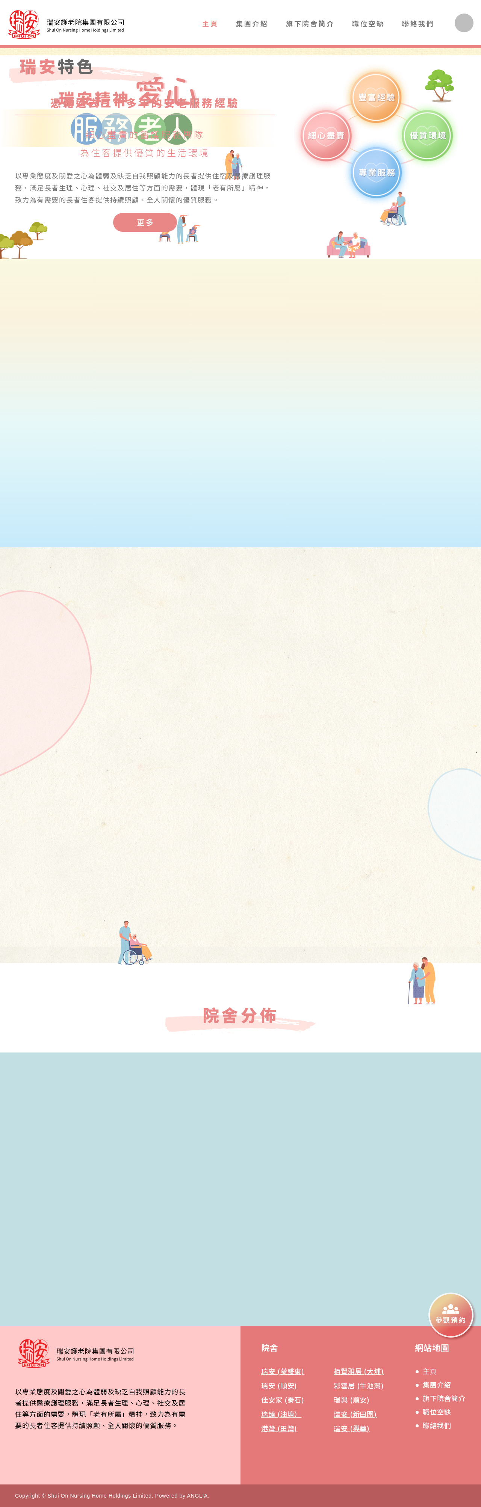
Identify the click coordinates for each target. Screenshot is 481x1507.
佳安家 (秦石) (282, 1399)
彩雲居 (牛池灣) (359, 1385)
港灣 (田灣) (279, 1428)
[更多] (145, 222)
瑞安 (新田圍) (355, 1414)
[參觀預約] (450, 1315)
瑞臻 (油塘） (281, 1414)
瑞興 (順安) (352, 1399)
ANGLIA (197, 1496)
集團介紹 (252, 23)
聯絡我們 (418, 23)
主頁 (210, 23)
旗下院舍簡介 (310, 23)
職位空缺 (368, 23)
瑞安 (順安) (279, 1385)
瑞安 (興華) (352, 1428)
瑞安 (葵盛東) (282, 1371)
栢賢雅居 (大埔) (359, 1371)
